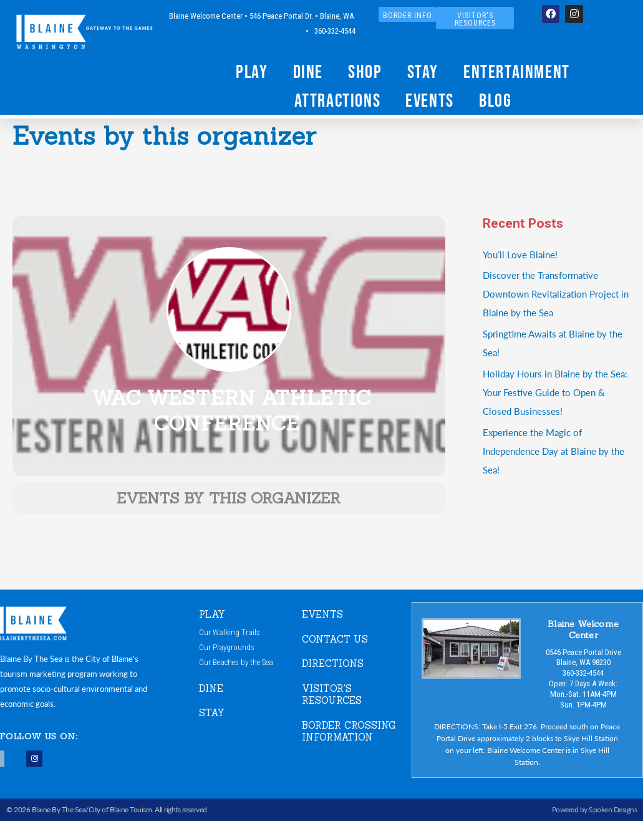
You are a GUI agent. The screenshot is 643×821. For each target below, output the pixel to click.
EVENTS (322, 614)
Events (429, 100)
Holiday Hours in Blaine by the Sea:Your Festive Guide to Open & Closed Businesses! (555, 392)
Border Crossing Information (348, 731)
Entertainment (516, 71)
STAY (212, 713)
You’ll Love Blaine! (520, 254)
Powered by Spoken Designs (594, 809)
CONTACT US (335, 639)
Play (252, 71)
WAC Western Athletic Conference (231, 411)
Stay (422, 71)
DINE (211, 688)
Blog (495, 100)
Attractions (337, 100)
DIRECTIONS (333, 663)
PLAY (212, 614)
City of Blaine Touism (120, 809)
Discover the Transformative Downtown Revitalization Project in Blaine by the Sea (556, 293)
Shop (365, 71)
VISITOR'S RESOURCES (332, 695)
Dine (308, 71)
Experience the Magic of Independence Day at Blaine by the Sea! (553, 450)
